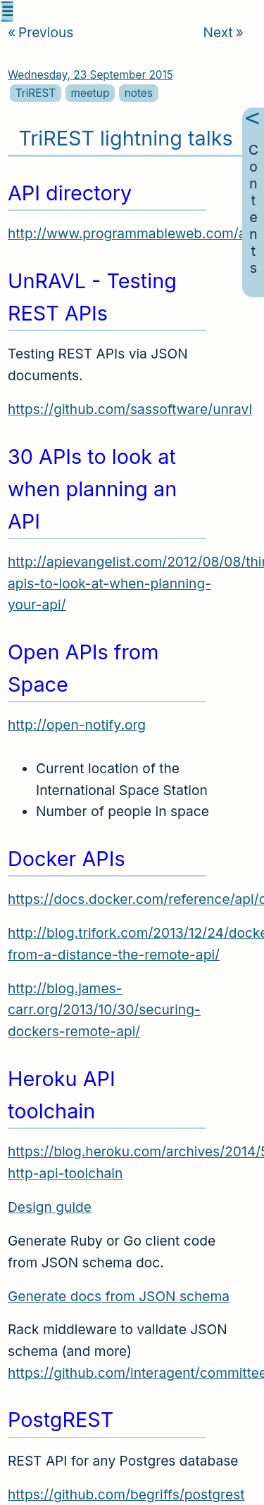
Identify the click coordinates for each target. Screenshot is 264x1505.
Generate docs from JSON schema (119, 1296)
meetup (90, 93)
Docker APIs (66, 858)
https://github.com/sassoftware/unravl (130, 409)
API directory (70, 193)
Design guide (50, 1207)
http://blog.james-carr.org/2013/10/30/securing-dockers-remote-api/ (104, 1010)
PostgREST (60, 1419)
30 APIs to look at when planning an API (92, 489)
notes (139, 93)
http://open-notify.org (77, 724)
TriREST (35, 93)
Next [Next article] (223, 32)
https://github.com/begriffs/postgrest (126, 1494)
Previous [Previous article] (40, 32)
